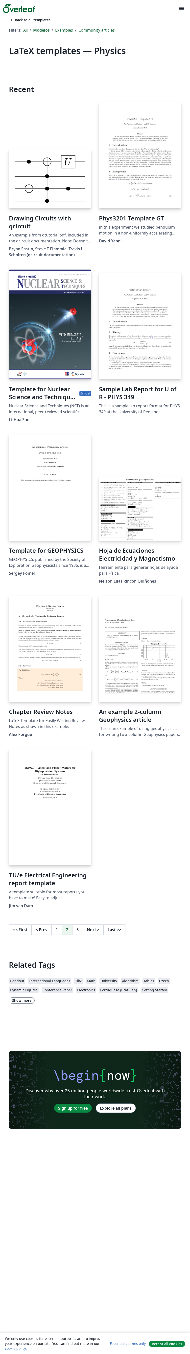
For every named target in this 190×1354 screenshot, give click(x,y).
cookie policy (15, 1348)
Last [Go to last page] (114, 929)
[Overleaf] (19, 8)
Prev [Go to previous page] (42, 929)
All (25, 30)
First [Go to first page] (20, 929)
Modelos (41, 30)
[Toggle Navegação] (181, 8)
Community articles (96, 30)
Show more (21, 1000)
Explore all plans (116, 1108)
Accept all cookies (167, 1343)
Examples (64, 30)
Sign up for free (73, 1108)
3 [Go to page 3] (77, 929)
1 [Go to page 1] (57, 929)
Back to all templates (30, 20)
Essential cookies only (128, 1343)
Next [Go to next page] (93, 929)
